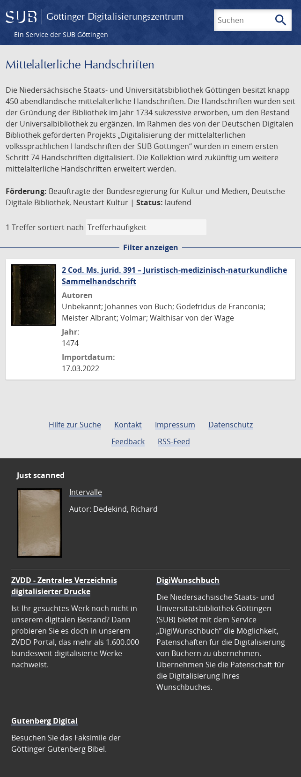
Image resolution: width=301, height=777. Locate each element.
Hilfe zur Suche (75, 424)
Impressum (175, 424)
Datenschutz (230, 424)
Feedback (128, 441)
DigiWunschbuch (188, 580)
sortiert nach (61, 227)
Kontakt (128, 424)
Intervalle (85, 492)
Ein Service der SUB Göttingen (61, 34)
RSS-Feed (174, 441)
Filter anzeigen (150, 247)
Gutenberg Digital (44, 721)
